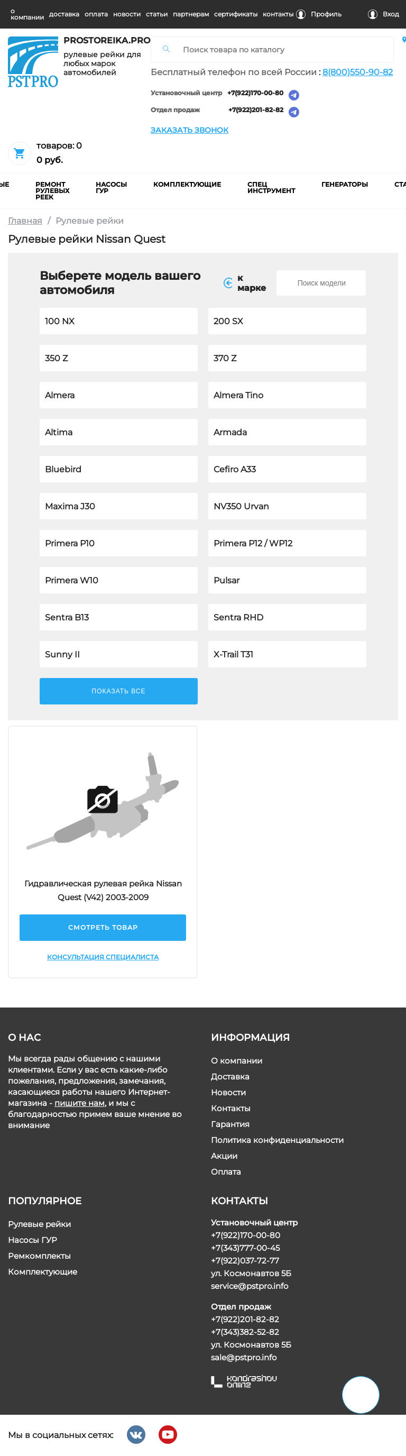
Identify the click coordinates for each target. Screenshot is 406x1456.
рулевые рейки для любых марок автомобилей (102, 63)
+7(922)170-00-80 (255, 93)
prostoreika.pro (103, 40)
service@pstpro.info (249, 1286)
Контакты (231, 1108)
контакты (278, 14)
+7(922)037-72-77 (245, 1261)
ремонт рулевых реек (52, 190)
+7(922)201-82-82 (255, 110)
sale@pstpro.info (243, 1357)
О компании (236, 1061)
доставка (64, 14)
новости (127, 14)
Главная (25, 221)
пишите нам (79, 1103)
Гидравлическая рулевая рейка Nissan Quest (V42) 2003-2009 (102, 890)
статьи (157, 14)
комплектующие (187, 184)
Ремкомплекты (39, 1256)
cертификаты (235, 14)
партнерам (191, 14)
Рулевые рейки (39, 1224)
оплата (96, 14)
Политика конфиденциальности (277, 1140)
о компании (27, 14)
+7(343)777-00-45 (245, 1248)
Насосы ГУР (32, 1240)
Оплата (226, 1172)
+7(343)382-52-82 (245, 1332)
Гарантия (230, 1124)
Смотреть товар (102, 927)
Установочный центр (186, 93)
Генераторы (344, 184)
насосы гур (111, 187)
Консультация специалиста (103, 957)
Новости (228, 1092)
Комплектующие (42, 1272)
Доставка (230, 1077)
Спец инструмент (271, 187)
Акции (224, 1156)
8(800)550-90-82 (357, 72)
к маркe (245, 283)
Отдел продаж (175, 110)
